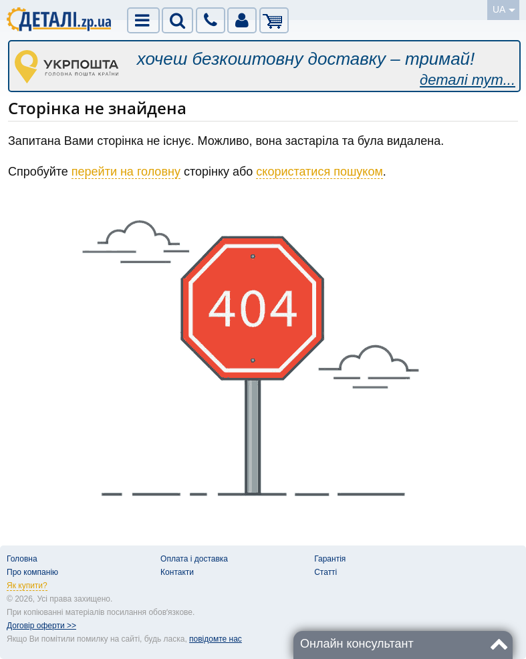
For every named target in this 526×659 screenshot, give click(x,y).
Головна (22, 559)
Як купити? (27, 585)
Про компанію (32, 572)
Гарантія (330, 559)
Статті (325, 572)
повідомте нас (215, 639)
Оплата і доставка (194, 559)
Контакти (177, 572)
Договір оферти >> (41, 625)
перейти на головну (126, 171)
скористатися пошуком (319, 171)
